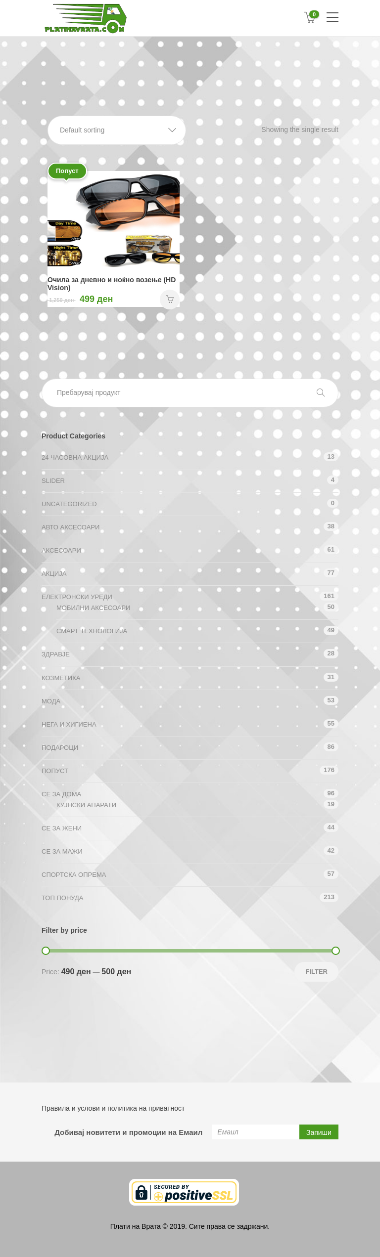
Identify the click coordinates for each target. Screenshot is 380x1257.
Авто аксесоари (70, 527)
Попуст (55, 771)
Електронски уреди (77, 597)
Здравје (56, 654)
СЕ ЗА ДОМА (61, 794)
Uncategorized (69, 504)
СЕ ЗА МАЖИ (62, 851)
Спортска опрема (74, 874)
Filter (316, 971)
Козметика (61, 678)
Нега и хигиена (69, 724)
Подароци (60, 747)
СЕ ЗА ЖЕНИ (62, 828)
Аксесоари (61, 550)
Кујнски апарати (86, 805)
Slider (53, 480)
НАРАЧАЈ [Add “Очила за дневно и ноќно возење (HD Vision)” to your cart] (170, 299)
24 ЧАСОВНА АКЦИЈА (75, 457)
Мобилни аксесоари (93, 607)
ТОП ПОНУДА (62, 898)
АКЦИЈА (54, 573)
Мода (51, 701)
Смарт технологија (91, 631)
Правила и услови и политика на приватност (113, 1108)
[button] (117, 130)
